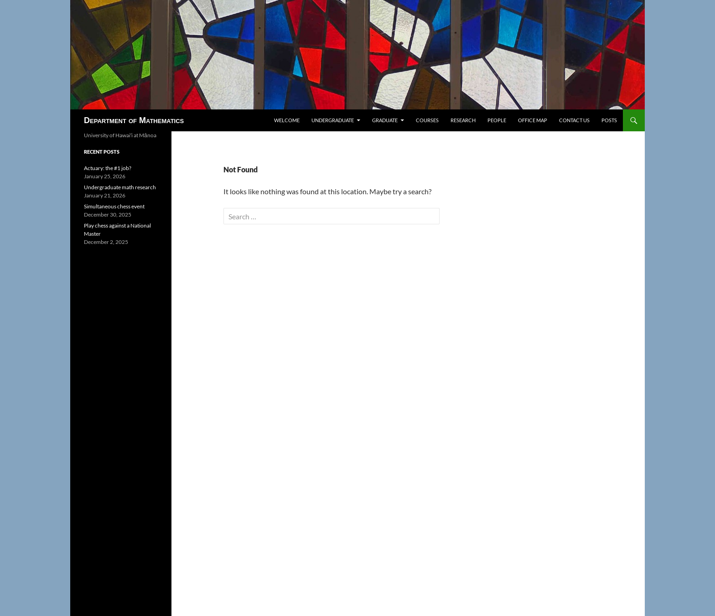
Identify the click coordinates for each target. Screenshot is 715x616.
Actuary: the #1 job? (107, 168)
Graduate (385, 120)
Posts (609, 120)
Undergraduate (332, 120)
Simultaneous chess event (114, 206)
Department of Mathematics (134, 120)
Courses (427, 120)
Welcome (287, 120)
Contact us (574, 120)
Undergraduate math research (120, 187)
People (496, 120)
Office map (532, 120)
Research (463, 120)
